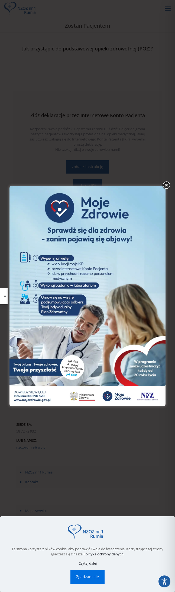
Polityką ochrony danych (103, 554)
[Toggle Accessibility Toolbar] (164, 581)
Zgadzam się (87, 576)
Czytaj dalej (88, 563)
